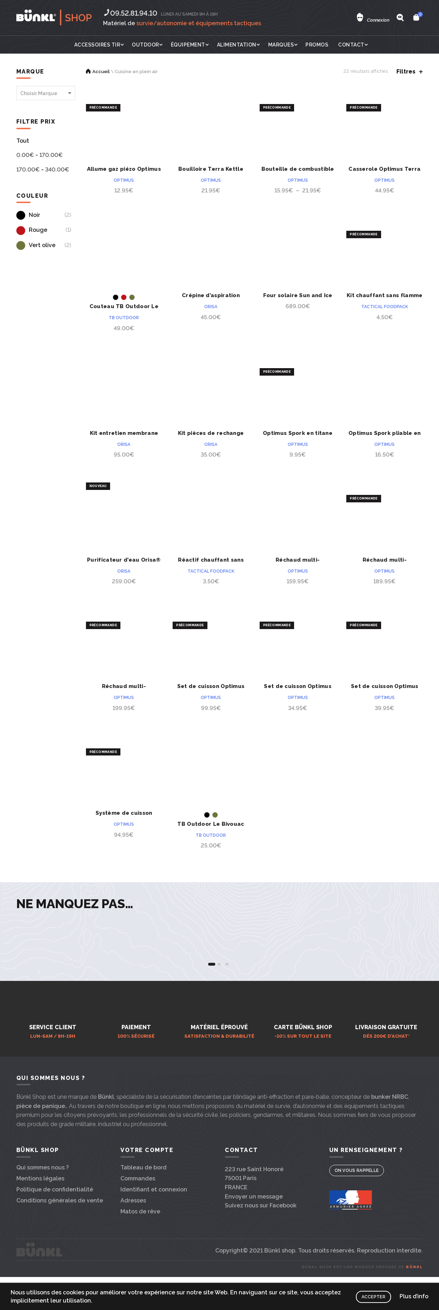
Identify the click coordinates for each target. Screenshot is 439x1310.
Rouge (31, 230)
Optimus (124, 180)
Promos (316, 45)
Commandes (137, 1224)
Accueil (101, 71)
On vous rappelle (357, 1215)
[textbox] (45, 93)
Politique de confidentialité (54, 1235)
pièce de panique (40, 1151)
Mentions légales (40, 1224)
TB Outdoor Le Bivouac (210, 824)
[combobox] (45, 93)
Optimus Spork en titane (297, 433)
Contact (351, 45)
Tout (22, 140)
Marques (281, 45)
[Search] (400, 17)
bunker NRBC (389, 1142)
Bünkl (106, 1142)
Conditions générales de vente (59, 1246)
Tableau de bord (143, 1213)
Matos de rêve (140, 1257)
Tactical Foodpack (384, 306)
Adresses (133, 1246)
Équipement (188, 45)
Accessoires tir (97, 45)
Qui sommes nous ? (42, 1213)
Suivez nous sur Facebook (261, 1251)
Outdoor (145, 45)
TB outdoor (124, 317)
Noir (28, 215)
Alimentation (236, 45)
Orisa (210, 306)
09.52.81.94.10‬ (130, 13)
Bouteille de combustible (297, 169)
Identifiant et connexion (153, 1235)
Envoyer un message (254, 1242)
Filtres (406, 71)
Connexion (378, 20)
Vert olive (35, 245)
